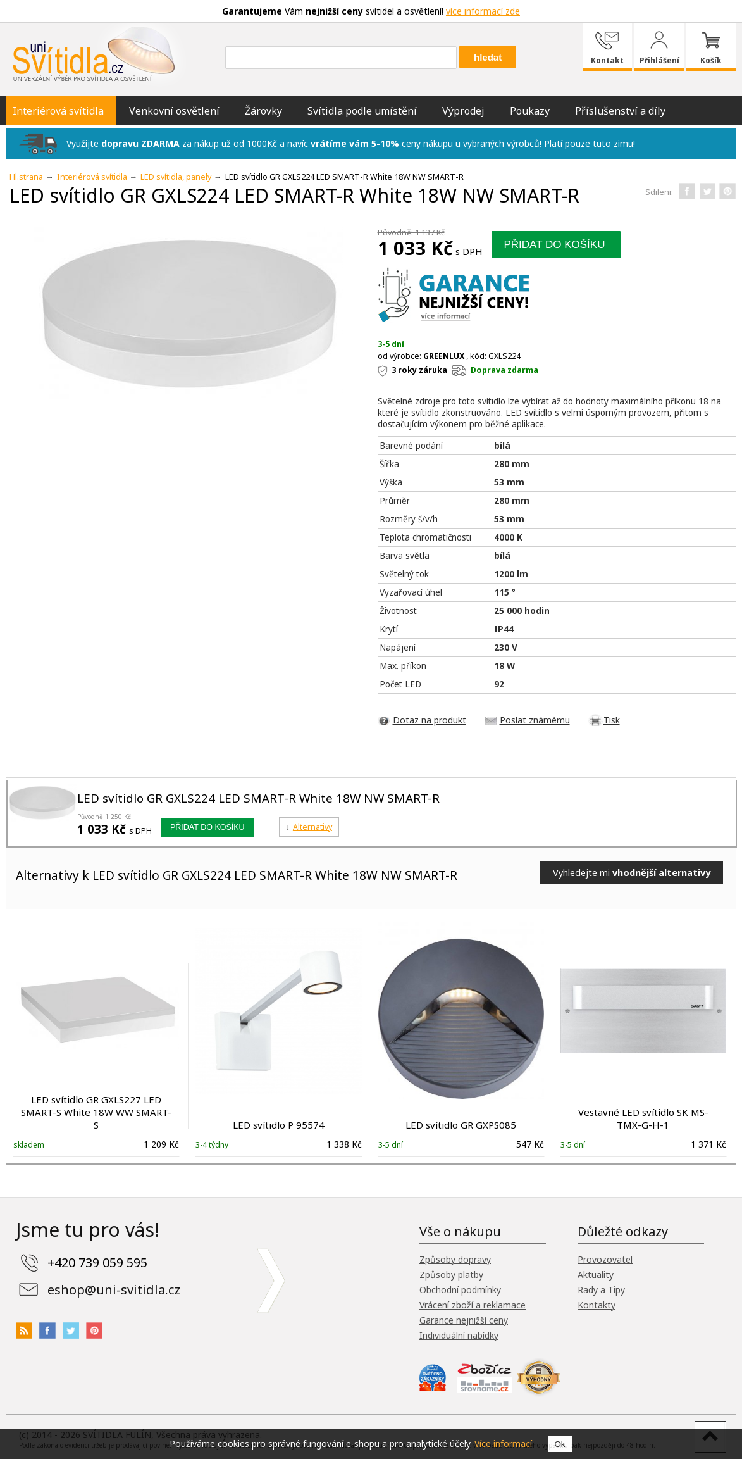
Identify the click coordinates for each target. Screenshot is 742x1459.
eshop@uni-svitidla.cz (113, 1289)
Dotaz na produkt (429, 720)
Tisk (611, 720)
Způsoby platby (451, 1274)
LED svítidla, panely (175, 177)
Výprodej (463, 111)
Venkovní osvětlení (174, 111)
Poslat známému (535, 720)
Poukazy (530, 111)
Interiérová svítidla (58, 111)
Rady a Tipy (601, 1290)
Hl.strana (26, 177)
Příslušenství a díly (620, 111)
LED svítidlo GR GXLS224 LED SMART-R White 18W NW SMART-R (258, 798)
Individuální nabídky (458, 1335)
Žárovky (263, 111)
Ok (559, 1444)
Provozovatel (605, 1259)
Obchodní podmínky (460, 1290)
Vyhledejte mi (631, 872)
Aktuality (596, 1274)
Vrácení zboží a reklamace (472, 1305)
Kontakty (596, 1305)
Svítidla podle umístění (362, 111)
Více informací (503, 1443)
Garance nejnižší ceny (463, 1320)
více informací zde (483, 11)
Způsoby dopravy (455, 1259)
